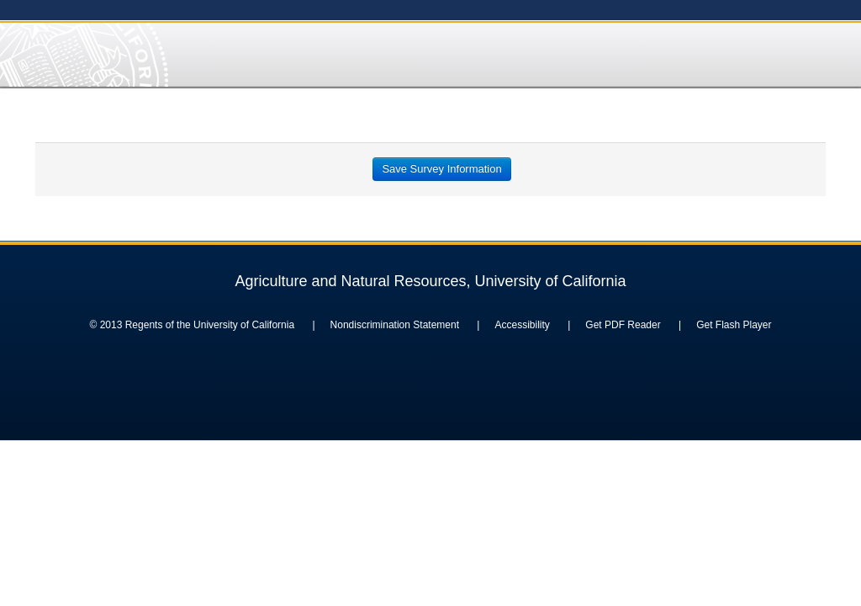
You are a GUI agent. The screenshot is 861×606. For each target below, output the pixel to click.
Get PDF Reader (622, 325)
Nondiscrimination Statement (394, 325)
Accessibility (521, 325)
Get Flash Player (733, 325)
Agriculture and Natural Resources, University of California (430, 281)
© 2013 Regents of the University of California (191, 325)
